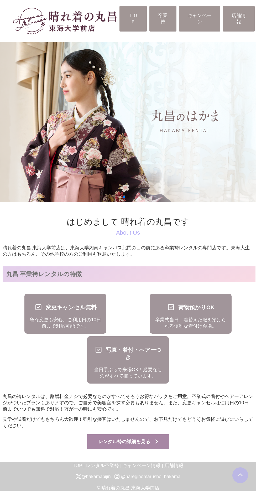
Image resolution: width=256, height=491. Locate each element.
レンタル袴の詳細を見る (128, 441)
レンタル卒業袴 (102, 465)
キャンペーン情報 (141, 465)
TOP (77, 465)
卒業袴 (163, 18)
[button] (124, 197)
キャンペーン (199, 18)
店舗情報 (239, 18)
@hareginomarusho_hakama (147, 476)
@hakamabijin (93, 476)
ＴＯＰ (133, 18)
